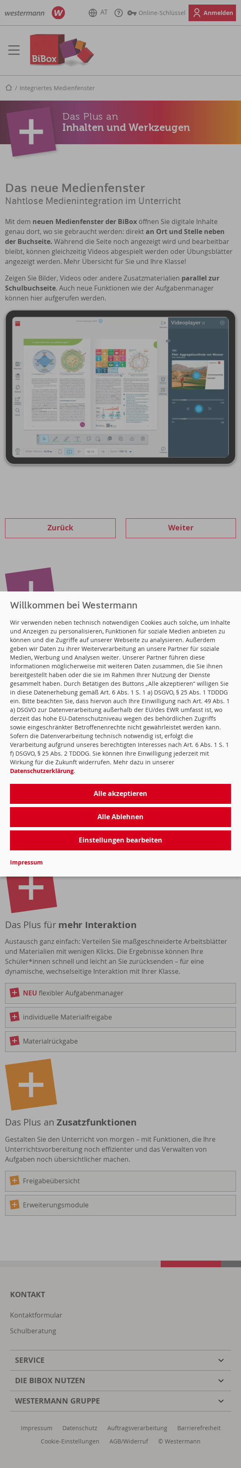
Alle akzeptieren (120, 793)
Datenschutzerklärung (42, 771)
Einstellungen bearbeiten (120, 840)
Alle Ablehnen (120, 816)
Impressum (26, 862)
